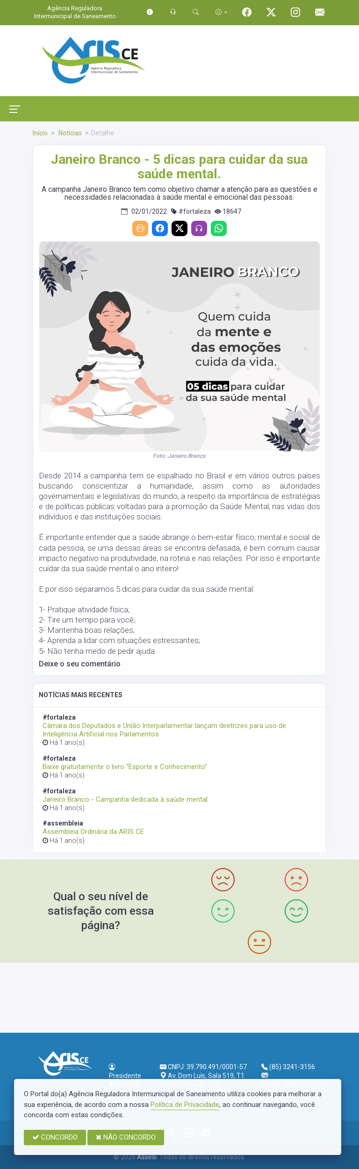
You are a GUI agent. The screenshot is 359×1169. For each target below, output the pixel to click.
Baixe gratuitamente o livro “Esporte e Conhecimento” (125, 767)
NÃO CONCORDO (126, 1137)
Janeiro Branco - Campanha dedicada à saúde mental (125, 799)
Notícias (69, 133)
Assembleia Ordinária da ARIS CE (93, 831)
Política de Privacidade (185, 1104)
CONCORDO (55, 1137)
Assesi (147, 1157)
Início (40, 133)
